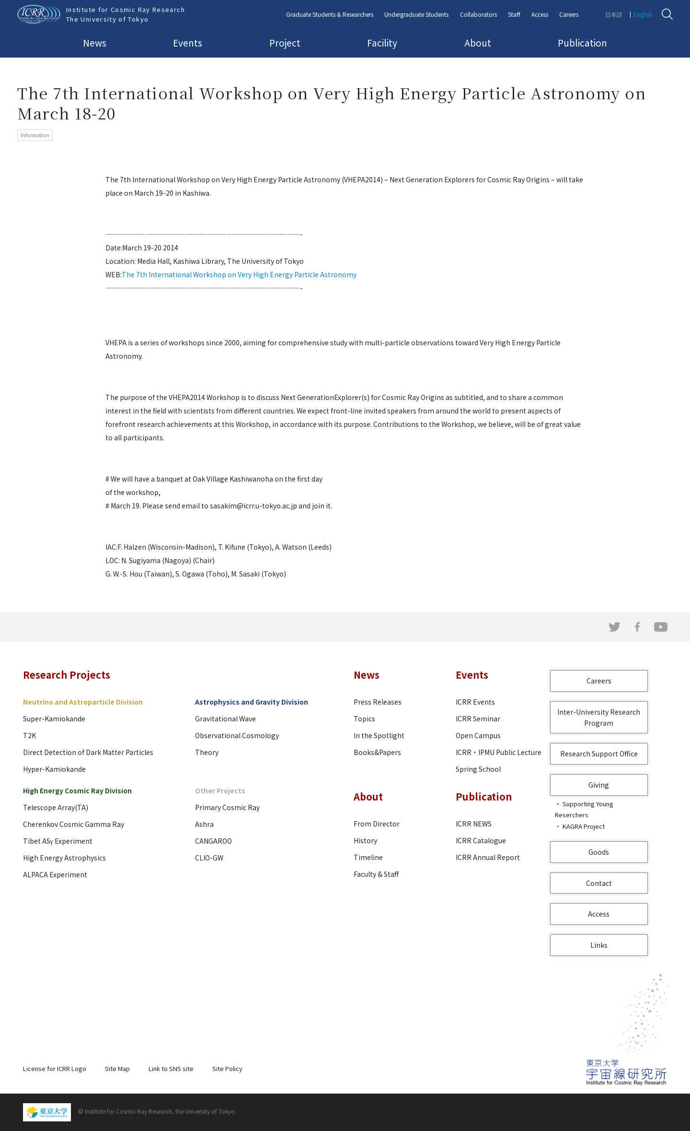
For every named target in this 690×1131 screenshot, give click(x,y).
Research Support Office (599, 753)
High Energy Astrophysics (64, 857)
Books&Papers (377, 752)
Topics (364, 718)
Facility (382, 42)
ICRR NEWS (474, 823)
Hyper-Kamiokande (54, 769)
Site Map (117, 1068)
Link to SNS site (171, 1068)
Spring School (478, 769)
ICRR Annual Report (488, 857)
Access (539, 14)
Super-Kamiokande (54, 718)
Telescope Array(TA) (55, 807)
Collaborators (478, 14)
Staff (514, 14)
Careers (568, 14)
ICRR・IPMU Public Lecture (498, 752)
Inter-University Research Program (598, 717)
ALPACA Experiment (55, 874)
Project (284, 42)
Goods (598, 852)
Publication (582, 42)
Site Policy (227, 1068)
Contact (599, 883)
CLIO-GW (209, 857)
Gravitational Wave (225, 718)
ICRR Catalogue (481, 840)
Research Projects (66, 675)
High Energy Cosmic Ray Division (77, 790)
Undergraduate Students (416, 14)
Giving (598, 784)
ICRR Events (475, 702)
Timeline (368, 857)
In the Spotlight (379, 735)
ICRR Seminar (478, 718)
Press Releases (378, 702)
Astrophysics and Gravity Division (251, 702)
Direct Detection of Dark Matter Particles (88, 752)
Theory (206, 752)
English (642, 14)
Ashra (204, 824)
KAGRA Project (584, 826)
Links (599, 945)
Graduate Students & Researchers (329, 14)
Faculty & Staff (376, 874)
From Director (377, 823)
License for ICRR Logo (54, 1068)
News (94, 42)
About (477, 42)
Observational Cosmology (237, 735)
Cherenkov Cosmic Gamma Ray (73, 824)
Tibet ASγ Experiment (57, 841)
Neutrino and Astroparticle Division (83, 702)
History (365, 840)
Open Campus (478, 735)
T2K (29, 735)
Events (187, 42)
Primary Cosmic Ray (227, 807)
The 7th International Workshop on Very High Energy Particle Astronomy (239, 274)
